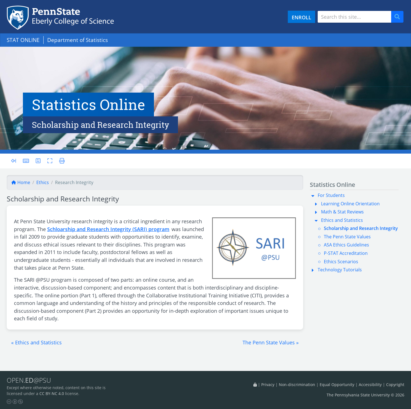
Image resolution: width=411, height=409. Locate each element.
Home (20, 182)
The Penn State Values (347, 237)
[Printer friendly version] (60, 160)
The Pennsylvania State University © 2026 (365, 395)
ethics (42, 182)
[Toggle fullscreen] (50, 160)
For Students (331, 195)
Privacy (267, 384)
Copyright (395, 384)
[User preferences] (38, 160)
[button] (36, 342)
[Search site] (354, 17)
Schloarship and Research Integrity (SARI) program (108, 228)
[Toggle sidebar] (15, 161)
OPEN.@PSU (29, 380)
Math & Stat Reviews (342, 212)
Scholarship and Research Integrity (361, 228)
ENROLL (301, 17)
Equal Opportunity (337, 384)
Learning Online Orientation (350, 204)
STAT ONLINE (23, 40)
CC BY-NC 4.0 (51, 393)
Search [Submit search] (399, 16)
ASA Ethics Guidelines (346, 245)
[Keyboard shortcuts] (26, 160)
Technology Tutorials (340, 270)
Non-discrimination (297, 384)
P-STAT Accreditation (346, 253)
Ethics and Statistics (342, 220)
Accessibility (370, 384)
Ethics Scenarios (341, 261)
